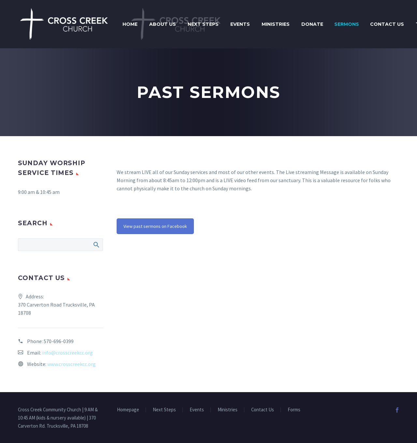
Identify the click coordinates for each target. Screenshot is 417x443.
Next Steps (203, 24)
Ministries (276, 24)
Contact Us (387, 24)
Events (240, 24)
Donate (312, 24)
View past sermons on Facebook (155, 226)
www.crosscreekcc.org (71, 364)
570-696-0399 (59, 341)
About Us (162, 24)
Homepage (128, 409)
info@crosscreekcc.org (67, 352)
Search (96, 244)
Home (129, 24)
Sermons (346, 24)
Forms (294, 409)
